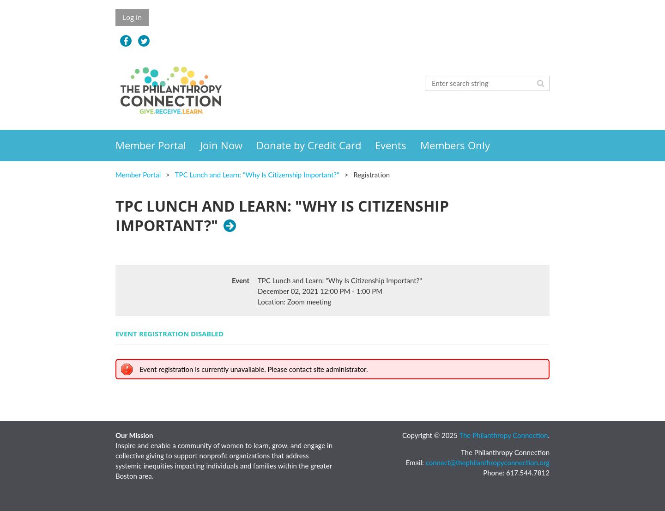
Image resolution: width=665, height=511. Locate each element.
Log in (132, 17)
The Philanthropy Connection (503, 435)
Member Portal (138, 174)
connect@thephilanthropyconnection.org (488, 462)
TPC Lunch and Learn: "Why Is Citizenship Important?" (257, 174)
